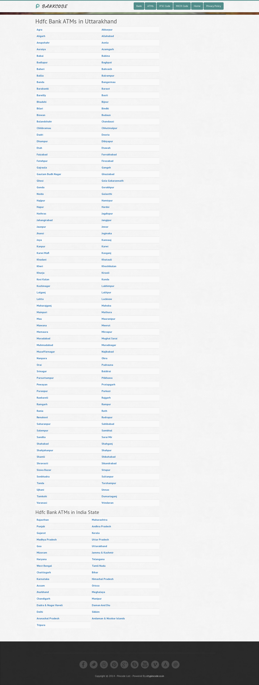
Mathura (107, 312)
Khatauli (107, 259)
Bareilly (41, 95)
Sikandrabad (109, 463)
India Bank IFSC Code (51, 6)
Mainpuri (42, 312)
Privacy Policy (213, 6)
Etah (39, 147)
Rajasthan (43, 519)
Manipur (97, 598)
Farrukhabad (109, 154)
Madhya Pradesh (47, 539)
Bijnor (105, 101)
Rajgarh (106, 397)
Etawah (106, 147)
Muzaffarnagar (46, 351)
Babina (106, 55)
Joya (39, 240)
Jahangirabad (45, 220)
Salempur (42, 430)
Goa (39, 546)
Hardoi (105, 207)
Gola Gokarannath (113, 180)
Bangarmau (108, 82)
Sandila (41, 437)
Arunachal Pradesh (48, 618)
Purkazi (106, 391)
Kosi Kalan (43, 279)
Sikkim (96, 611)
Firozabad (107, 161)
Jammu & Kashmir (102, 552)
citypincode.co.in (155, 676)
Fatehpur (42, 161)
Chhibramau (44, 128)
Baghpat (107, 62)
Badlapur (42, 62)
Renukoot (42, 417)
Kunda (105, 279)
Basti (105, 95)
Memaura (42, 331)
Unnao (105, 489)
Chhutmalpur (109, 128)
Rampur (106, 404)
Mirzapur (107, 331)
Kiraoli (105, 272)
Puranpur (42, 391)
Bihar (95, 572)
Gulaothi (107, 194)
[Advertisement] (189, 67)
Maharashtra (99, 519)
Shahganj (107, 443)
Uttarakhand (99, 546)
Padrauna (107, 364)
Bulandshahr (44, 121)
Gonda (40, 187)
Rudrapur (107, 417)
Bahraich (107, 69)
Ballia (40, 75)
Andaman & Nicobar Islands (108, 618)
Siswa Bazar (44, 470)
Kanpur (41, 246)
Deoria (106, 134)
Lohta (40, 299)
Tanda (40, 483)
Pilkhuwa (107, 377)
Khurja (40, 272)
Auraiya (41, 49)
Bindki (105, 108)
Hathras (41, 213)
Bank (139, 6)
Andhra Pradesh (101, 526)
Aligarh (41, 36)
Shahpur (106, 450)
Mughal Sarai (109, 338)
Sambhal (107, 430)
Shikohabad (108, 456)
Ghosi (40, 180)
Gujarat (41, 533)
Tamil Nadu (99, 565)
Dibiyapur (107, 141)
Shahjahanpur (45, 450)
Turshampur (109, 483)
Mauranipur (108, 318)
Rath (104, 410)
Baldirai (106, 371)
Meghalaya (98, 592)
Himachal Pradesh (102, 579)
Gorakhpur (108, 187)
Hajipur (41, 200)
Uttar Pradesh (100, 539)
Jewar (105, 226)
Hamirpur (107, 200)
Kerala (96, 533)
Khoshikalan (109, 266)
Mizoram (42, 552)
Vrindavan (107, 502)
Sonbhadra (43, 476)
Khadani (41, 259)
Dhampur (42, 141)
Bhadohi (41, 101)
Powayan (42, 384)
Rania (40, 410)
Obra (104, 358)
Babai (40, 55)
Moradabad (43, 338)
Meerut (106, 325)
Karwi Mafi (43, 253)
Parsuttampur (45, 377)
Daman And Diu (101, 605)
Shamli (41, 456)
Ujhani (40, 489)
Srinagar (42, 371)
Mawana (42, 325)
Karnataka (43, 579)
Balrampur (108, 75)
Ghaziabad (108, 174)
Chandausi (108, 121)
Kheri (40, 266)
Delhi (40, 611)
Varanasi (42, 502)
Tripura (41, 625)
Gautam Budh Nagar (49, 174)
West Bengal (44, 565)
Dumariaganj (109, 496)
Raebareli (42, 397)
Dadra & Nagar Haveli (50, 605)
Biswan (41, 115)
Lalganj (41, 292)
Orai (39, 364)
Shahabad (43, 443)
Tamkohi (42, 496)
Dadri (40, 134)
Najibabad (108, 351)
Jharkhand (43, 592)
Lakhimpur (108, 286)
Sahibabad (108, 423)
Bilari (40, 108)
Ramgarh (42, 404)
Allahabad (108, 36)
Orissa (95, 585)
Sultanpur (107, 476)
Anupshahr (43, 42)
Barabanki (43, 88)
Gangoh (106, 167)
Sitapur (106, 470)
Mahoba (106, 305)
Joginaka (107, 233)
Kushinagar (43, 286)
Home (197, 6)
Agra (39, 29)
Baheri (40, 69)
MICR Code (182, 6)
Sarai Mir (107, 437)
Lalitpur (106, 292)
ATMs (150, 6)
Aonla (105, 42)
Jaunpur (41, 226)
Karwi (105, 246)
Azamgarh (108, 49)
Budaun (106, 115)
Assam (41, 585)
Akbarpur (107, 29)
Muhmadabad (45, 345)
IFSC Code (164, 6)
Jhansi (40, 233)
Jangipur (106, 220)
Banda (40, 82)
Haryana (42, 559)
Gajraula (42, 167)
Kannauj (106, 240)
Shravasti (42, 463)
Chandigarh (43, 598)
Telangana (98, 559)
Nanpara (42, 358)
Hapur (40, 207)
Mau (39, 318)
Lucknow (107, 299)
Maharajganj (44, 305)
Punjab (41, 526)
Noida (40, 194)
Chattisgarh (44, 572)
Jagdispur (107, 213)
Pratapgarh (108, 384)
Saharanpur (44, 423)
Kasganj (106, 253)
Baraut (106, 88)
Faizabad (42, 154)
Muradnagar (109, 345)
